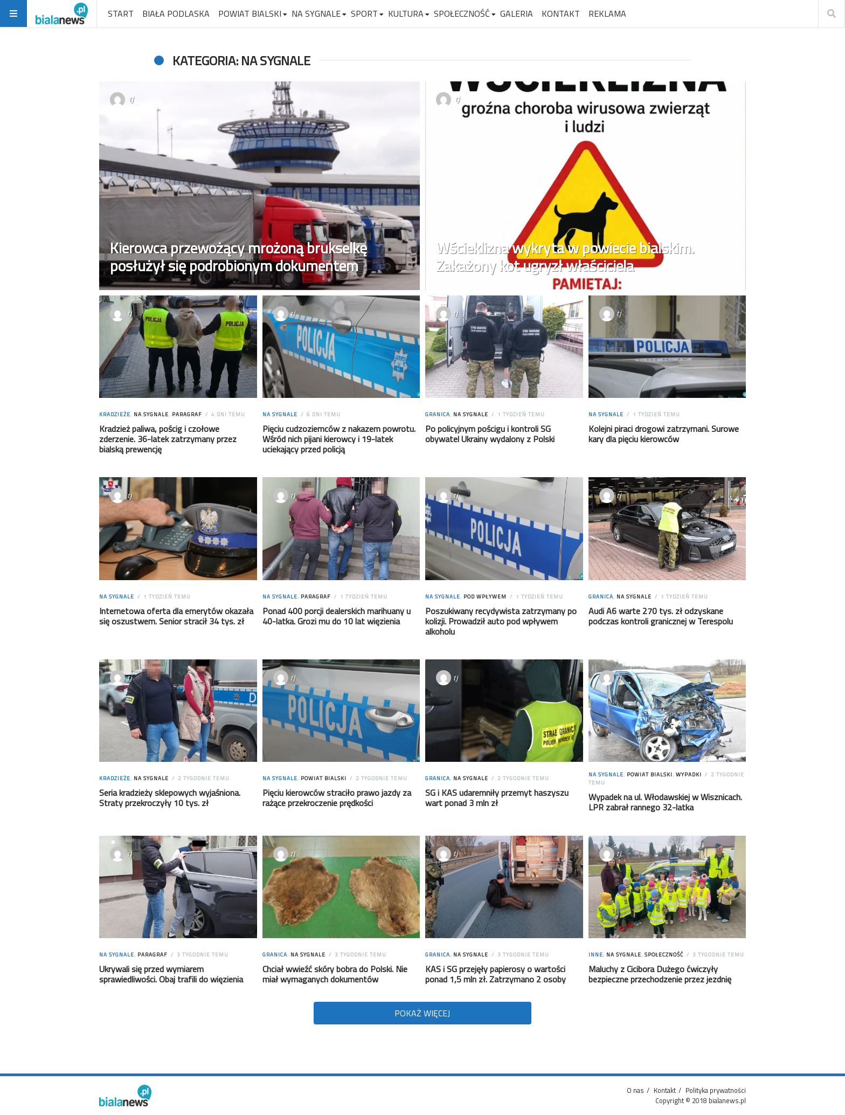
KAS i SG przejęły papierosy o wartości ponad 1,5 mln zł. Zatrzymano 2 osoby (495, 974)
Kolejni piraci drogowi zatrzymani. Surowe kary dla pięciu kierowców (663, 433)
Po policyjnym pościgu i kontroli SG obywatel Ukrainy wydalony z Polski (490, 433)
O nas (635, 1090)
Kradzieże (114, 414)
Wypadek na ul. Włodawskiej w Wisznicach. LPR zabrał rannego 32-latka (665, 802)
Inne (595, 955)
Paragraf (187, 414)
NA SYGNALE (316, 13)
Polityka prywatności (715, 1090)
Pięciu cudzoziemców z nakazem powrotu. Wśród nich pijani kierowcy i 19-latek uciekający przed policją (338, 439)
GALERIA (516, 13)
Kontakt (665, 1090)
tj (131, 99)
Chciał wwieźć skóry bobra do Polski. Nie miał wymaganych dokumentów (334, 974)
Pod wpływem (485, 597)
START (121, 13)
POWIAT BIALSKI (249, 13)
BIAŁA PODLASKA (176, 13)
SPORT (364, 13)
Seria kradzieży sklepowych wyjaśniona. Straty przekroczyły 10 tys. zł (169, 797)
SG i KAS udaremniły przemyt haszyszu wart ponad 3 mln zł (497, 797)
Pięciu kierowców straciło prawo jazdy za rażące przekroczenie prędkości (336, 797)
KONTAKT (561, 13)
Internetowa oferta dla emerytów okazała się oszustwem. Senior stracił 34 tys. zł (176, 616)
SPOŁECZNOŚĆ (462, 13)
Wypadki (689, 774)
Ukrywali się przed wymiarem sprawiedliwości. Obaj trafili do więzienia (171, 974)
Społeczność (664, 955)
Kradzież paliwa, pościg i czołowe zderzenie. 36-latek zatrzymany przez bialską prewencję (168, 439)
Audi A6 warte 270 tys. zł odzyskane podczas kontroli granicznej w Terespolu (660, 616)
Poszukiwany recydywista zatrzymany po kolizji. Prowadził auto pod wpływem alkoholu (501, 621)
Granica (437, 414)
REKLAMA (607, 13)
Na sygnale (151, 414)
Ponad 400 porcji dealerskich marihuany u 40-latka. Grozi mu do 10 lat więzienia (336, 616)
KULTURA (406, 13)
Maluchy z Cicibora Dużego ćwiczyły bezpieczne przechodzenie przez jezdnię (659, 974)
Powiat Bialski (324, 778)
